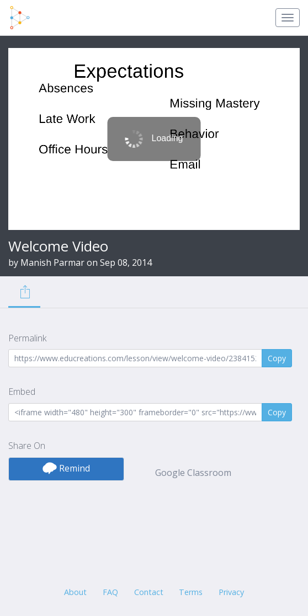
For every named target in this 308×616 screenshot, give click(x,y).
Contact (148, 592)
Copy (277, 358)
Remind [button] (66, 468)
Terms (191, 592)
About (75, 592)
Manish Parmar (52, 262)
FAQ (110, 592)
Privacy (231, 592)
